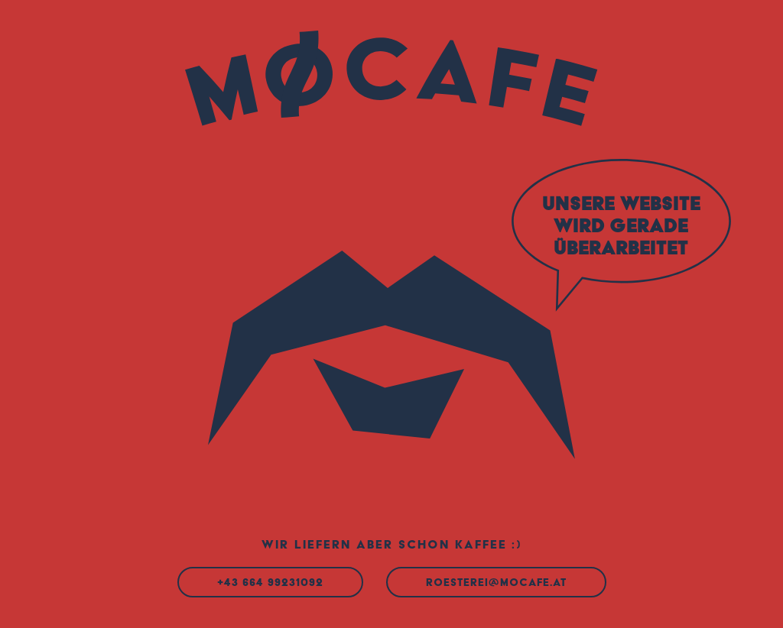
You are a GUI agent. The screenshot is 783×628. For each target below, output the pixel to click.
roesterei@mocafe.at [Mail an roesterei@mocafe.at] (496, 582)
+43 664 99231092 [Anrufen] (270, 582)
